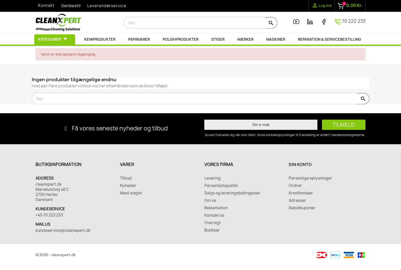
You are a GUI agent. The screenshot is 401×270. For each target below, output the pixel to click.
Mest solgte (131, 193)
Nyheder (128, 185)
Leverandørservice (106, 5)
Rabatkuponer (302, 208)
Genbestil (71, 5)
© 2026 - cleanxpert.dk (56, 254)
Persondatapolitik (221, 185)
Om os (210, 200)
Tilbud (126, 178)
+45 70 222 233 (49, 215)
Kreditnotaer (301, 193)
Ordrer (295, 185)
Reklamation (216, 208)
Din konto (300, 164)
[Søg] (200, 22)
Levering (212, 178)
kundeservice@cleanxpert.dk (63, 230)
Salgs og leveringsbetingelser (232, 193)
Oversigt (212, 222)
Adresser (297, 200)
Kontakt (46, 5)
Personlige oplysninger (310, 178)
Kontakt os (214, 215)
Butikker (212, 230)
